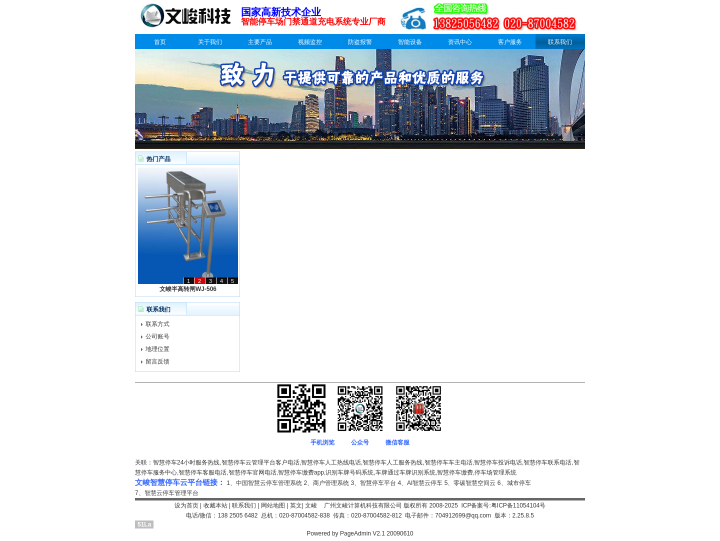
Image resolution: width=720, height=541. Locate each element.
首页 (160, 42)
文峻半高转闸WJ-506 (188, 289)
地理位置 (158, 349)
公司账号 (158, 336)
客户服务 (510, 42)
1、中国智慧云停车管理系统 (264, 483)
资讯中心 (460, 42)
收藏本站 (216, 505)
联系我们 (560, 42)
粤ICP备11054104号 (518, 505)
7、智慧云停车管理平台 (166, 493)
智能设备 (410, 42)
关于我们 (210, 42)
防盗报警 (360, 42)
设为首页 (186, 505)
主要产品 (260, 42)
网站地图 (273, 505)
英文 (296, 505)
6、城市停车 (514, 483)
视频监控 (310, 42)
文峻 (311, 505)
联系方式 (158, 324)
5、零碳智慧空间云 (470, 483)
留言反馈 (158, 361)
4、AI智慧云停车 (420, 483)
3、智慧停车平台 (373, 483)
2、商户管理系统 (326, 483)
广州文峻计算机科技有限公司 (363, 505)
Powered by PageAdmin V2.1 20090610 (360, 533)
